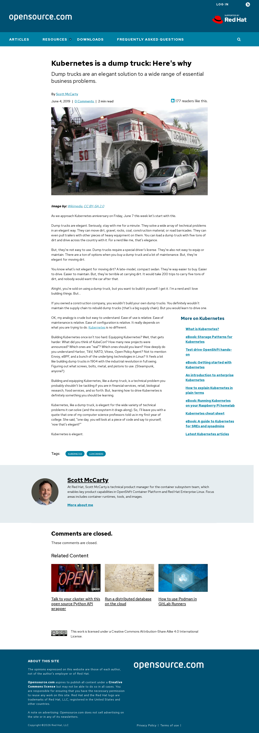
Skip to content (148, 334)
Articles (19, 39)
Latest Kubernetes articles (207, 434)
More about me (80, 505)
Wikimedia (75, 206)
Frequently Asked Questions (150, 39)
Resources (55, 39)
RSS (248, 4)
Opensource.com (41, 682)
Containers (96, 453)
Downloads (90, 39)
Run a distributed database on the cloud (128, 601)
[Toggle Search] (239, 39)
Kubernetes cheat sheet (205, 413)
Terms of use (169, 725)
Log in (222, 4)
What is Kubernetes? (202, 329)
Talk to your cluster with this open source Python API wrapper (75, 603)
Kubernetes (96, 327)
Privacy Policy (146, 725)
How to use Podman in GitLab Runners (177, 601)
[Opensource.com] (40, 18)
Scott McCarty (67, 94)
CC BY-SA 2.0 (94, 206)
